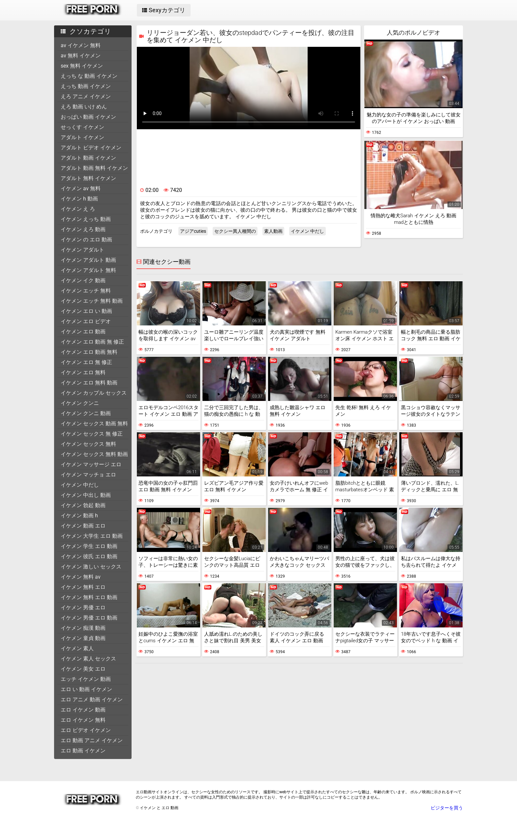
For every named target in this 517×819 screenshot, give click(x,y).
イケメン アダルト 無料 (88, 270)
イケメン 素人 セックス (88, 658)
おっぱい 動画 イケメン (88, 117)
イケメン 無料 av (81, 577)
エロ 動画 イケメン (83, 750)
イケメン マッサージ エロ (91, 464)
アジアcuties (193, 231)
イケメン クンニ (80, 403)
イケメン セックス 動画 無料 (94, 423)
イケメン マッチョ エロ (88, 474)
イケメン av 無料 (81, 188)
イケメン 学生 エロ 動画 (89, 546)
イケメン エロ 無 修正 (86, 362)
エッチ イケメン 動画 (86, 679)
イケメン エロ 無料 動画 (89, 382)
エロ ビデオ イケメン (86, 730)
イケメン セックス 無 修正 (92, 434)
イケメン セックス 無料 (88, 444)
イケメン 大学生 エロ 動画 (92, 536)
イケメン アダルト (82, 250)
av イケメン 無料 (81, 45)
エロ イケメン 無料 (83, 720)
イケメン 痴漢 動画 (83, 628)
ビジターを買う (447, 807)
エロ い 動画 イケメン (86, 689)
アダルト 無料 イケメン (88, 178)
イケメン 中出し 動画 (86, 495)
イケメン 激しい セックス (91, 566)
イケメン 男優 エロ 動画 (89, 618)
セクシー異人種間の (235, 231)
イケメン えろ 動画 (83, 229)
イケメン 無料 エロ (83, 587)
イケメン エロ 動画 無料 (89, 352)
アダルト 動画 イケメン (88, 158)
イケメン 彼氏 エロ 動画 (89, 556)
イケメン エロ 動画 (83, 331)
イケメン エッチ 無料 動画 (92, 301)
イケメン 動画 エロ (83, 526)
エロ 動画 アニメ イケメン (92, 740)
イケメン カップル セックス (94, 393)
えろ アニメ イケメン (86, 96)
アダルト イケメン (82, 137)
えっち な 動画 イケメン (89, 76)
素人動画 (273, 231)
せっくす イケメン (82, 127)
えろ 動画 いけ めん (84, 107)
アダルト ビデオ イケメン (91, 147)
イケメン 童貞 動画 (83, 638)
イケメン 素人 (77, 648)
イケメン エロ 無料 (83, 372)
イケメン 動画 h (79, 515)
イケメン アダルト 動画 (88, 260)
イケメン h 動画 (79, 199)
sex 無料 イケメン (82, 66)
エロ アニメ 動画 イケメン (92, 699)
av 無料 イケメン (81, 55)
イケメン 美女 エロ (83, 669)
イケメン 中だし (80, 485)
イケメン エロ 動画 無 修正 (92, 342)
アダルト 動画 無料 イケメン (94, 168)
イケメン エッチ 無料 (86, 291)
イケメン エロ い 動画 (86, 311)
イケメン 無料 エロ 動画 (89, 597)
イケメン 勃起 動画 (83, 505)
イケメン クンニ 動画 (86, 413)
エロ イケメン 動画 (83, 710)
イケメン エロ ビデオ (86, 321)
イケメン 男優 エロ (83, 607)
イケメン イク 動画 (83, 280)
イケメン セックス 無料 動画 (94, 454)
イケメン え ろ (78, 209)
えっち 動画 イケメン (86, 86)
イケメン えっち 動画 (86, 219)
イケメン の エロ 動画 (86, 239)
